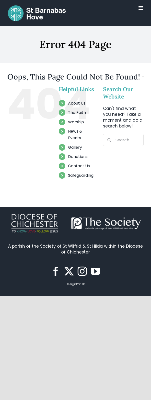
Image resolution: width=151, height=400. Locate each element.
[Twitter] (69, 271)
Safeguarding (80, 175)
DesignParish (75, 284)
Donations (78, 156)
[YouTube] (95, 271)
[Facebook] (55, 271)
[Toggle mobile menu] (141, 7)
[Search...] (123, 140)
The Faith (77, 112)
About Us (76, 103)
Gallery (75, 147)
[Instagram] (82, 271)
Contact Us (79, 166)
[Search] (109, 140)
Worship (76, 122)
